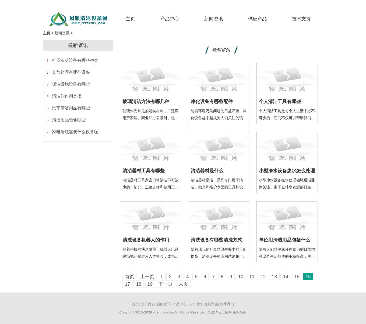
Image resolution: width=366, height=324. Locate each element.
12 (263, 276)
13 (274, 276)
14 (285, 276)
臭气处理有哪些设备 (71, 72)
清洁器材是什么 (207, 170)
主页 (130, 18)
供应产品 (257, 18)
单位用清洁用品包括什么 (284, 239)
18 (138, 284)
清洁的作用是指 (66, 96)
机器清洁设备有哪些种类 (75, 60)
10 (240, 276)
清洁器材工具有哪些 (144, 170)
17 (127, 284)
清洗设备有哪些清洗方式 (216, 239)
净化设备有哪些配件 (212, 101)
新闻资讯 (213, 18)
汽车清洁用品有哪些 (71, 108)
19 (149, 284)
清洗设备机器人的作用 (146, 239)
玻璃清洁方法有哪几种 (146, 101)
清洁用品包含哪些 (69, 120)
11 (251, 276)
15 (296, 276)
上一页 (147, 276)
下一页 (165, 284)
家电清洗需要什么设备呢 (75, 132)
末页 (183, 284)
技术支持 (301, 18)
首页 (129, 276)
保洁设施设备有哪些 (71, 84)
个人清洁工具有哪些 (280, 101)
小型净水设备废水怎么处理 (287, 170)
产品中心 (169, 18)
